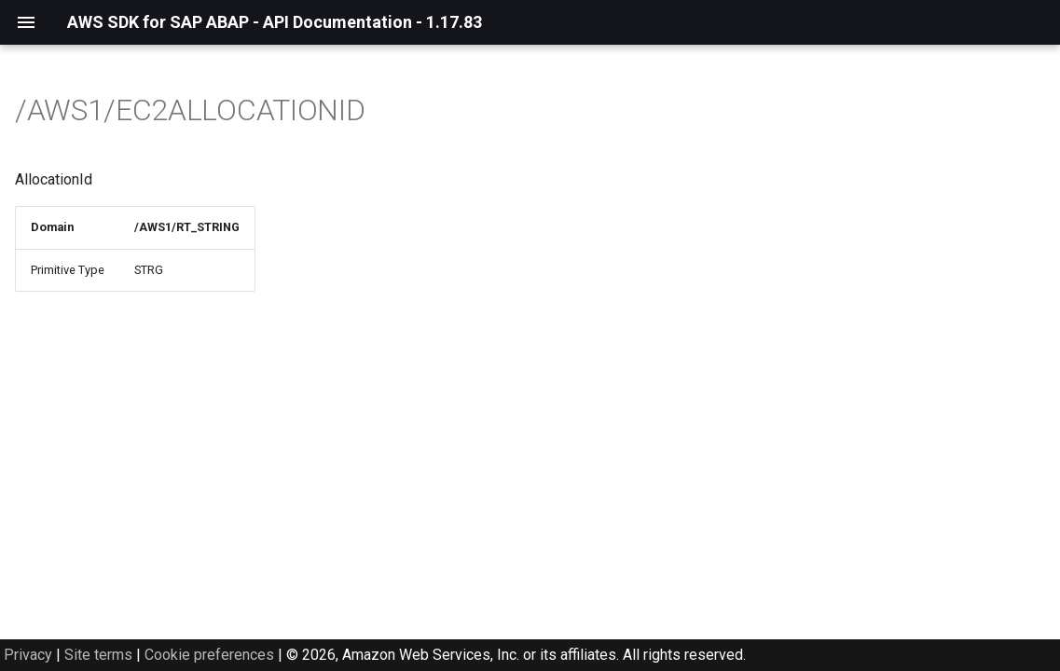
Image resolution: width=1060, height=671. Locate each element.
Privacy (28, 655)
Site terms (98, 655)
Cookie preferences (209, 655)
